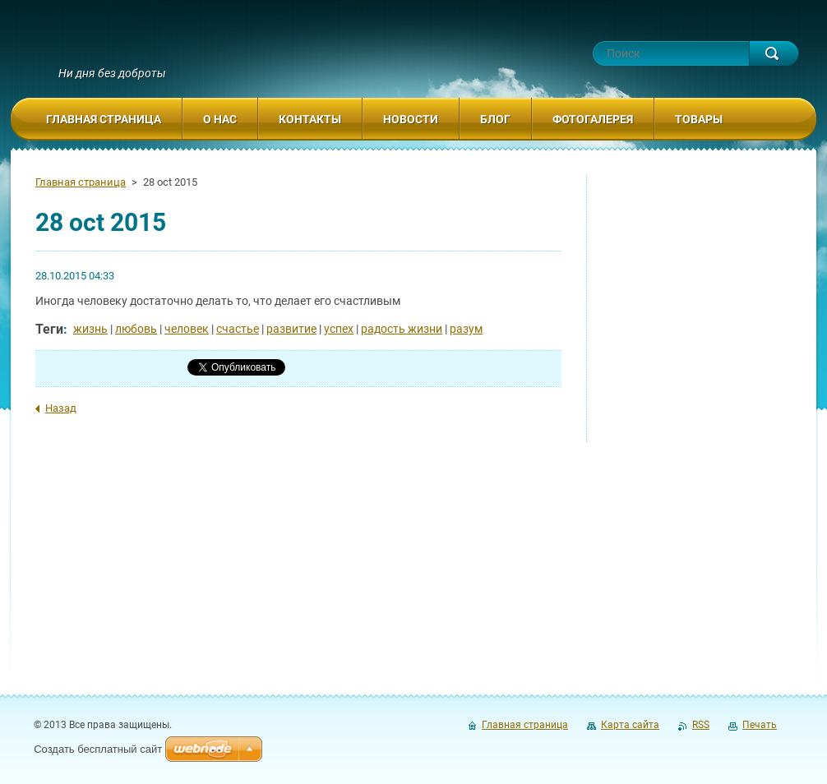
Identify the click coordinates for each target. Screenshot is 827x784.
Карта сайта (630, 725)
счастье (237, 328)
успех (338, 328)
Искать (773, 53)
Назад (60, 408)
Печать (759, 725)
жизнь (90, 328)
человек (186, 328)
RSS (700, 725)
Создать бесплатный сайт (98, 749)
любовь (136, 328)
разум (466, 328)
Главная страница (80, 182)
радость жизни (401, 328)
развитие (291, 328)
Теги (49, 329)
